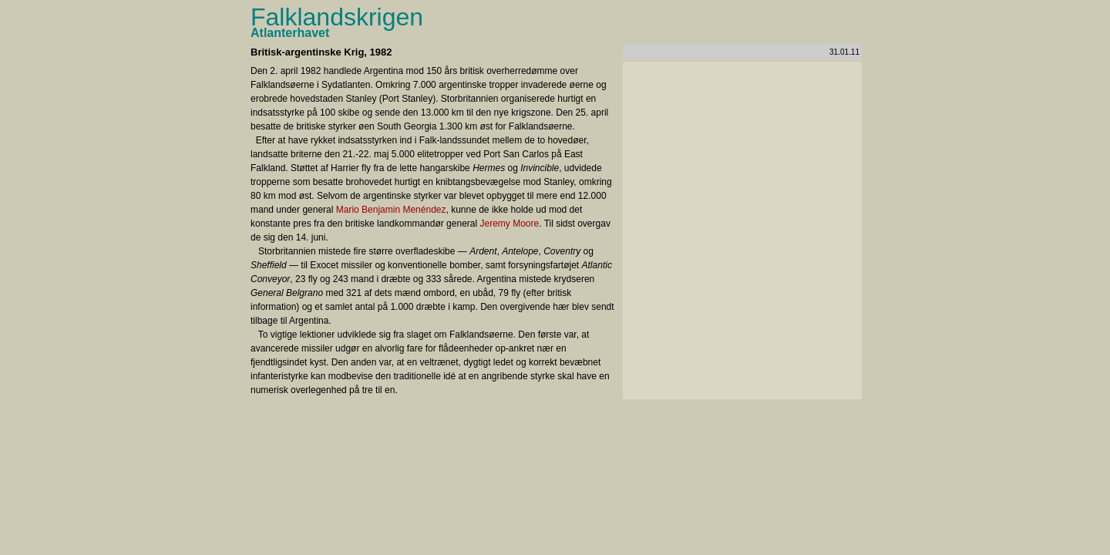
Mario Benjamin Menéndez (391, 209)
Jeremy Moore (510, 223)
